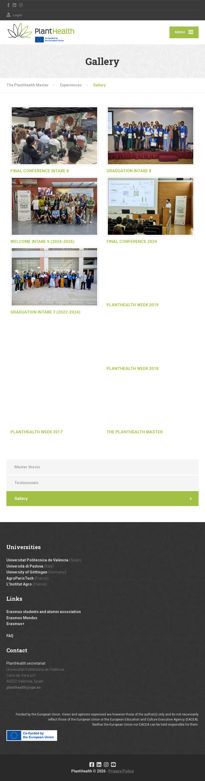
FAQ (9, 636)
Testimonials (26, 482)
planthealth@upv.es (23, 687)
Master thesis (27, 467)
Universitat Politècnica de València (37, 560)
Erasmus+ (15, 624)
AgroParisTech (20, 578)
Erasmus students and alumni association (43, 612)
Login (14, 15)
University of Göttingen (26, 572)
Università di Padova (24, 566)
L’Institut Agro (19, 584)
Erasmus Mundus (21, 618)
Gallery (21, 498)
